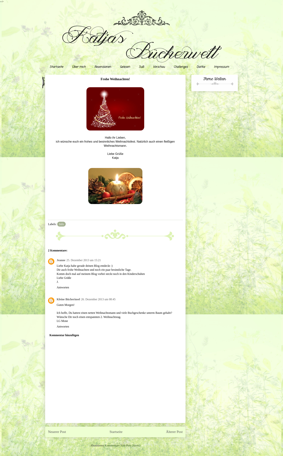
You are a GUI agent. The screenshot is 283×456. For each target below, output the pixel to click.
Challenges (181, 67)
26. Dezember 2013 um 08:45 (98, 299)
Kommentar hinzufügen (64, 335)
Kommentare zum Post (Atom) (122, 445)
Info (61, 224)
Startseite (56, 67)
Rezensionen (102, 67)
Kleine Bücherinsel (68, 299)
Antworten (63, 287)
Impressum (221, 67)
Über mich (79, 67)
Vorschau (159, 67)
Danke (201, 67)
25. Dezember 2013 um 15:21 (83, 260)
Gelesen (125, 67)
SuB (141, 67)
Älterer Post (174, 432)
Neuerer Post (57, 432)
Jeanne (61, 260)
